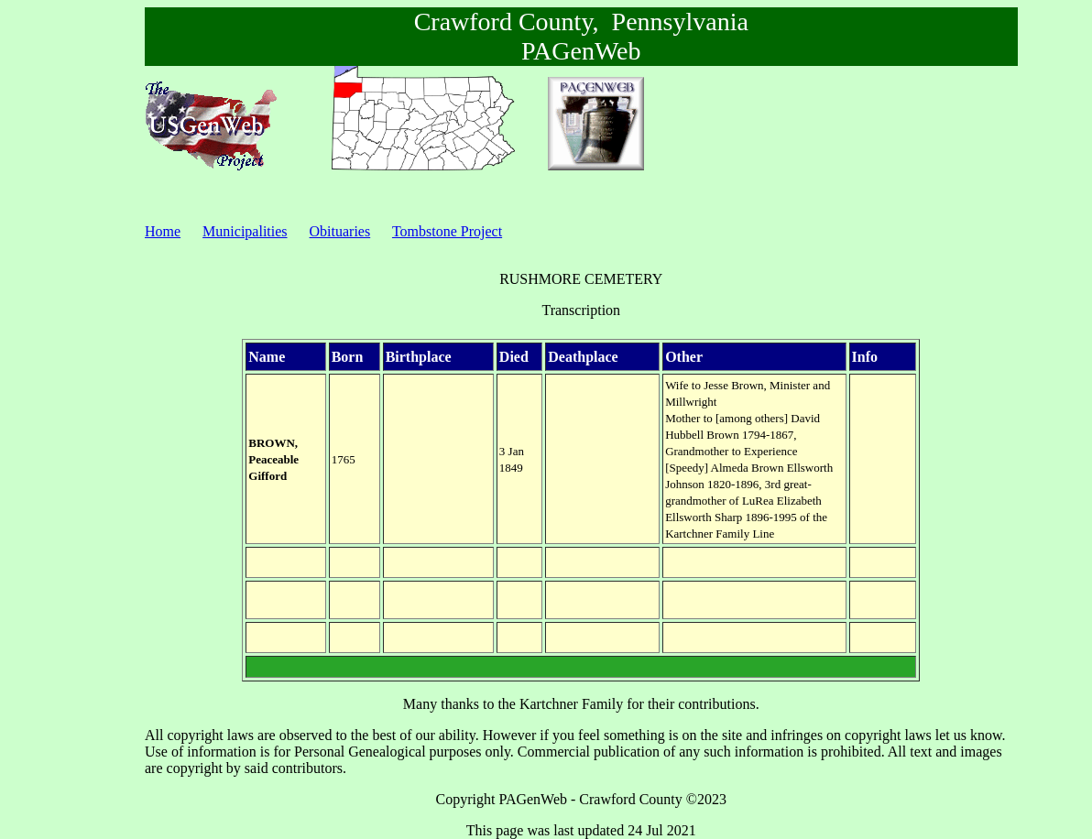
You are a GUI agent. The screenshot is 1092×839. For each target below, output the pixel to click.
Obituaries (340, 231)
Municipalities (244, 231)
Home (162, 231)
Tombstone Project (447, 231)
